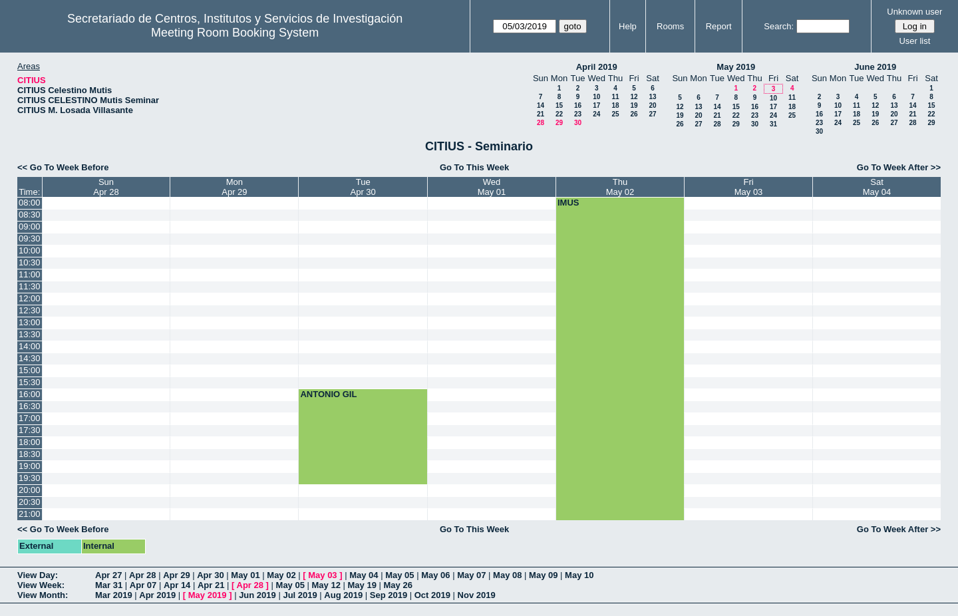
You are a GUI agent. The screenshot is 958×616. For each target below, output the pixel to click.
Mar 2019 (113, 595)
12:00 (30, 298)
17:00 (30, 418)
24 (596, 114)
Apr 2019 (157, 595)
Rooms (670, 26)
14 (540, 105)
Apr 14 (177, 585)
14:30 (30, 358)
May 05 (399, 575)
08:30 (30, 215)
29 (559, 122)
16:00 (30, 394)
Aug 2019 (343, 595)
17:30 (30, 430)
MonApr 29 (234, 187)
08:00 (30, 203)
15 (559, 105)
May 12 (326, 585)
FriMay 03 (748, 187)
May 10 (579, 575)
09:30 (30, 238)
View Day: (37, 575)
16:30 (30, 406)
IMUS (568, 203)
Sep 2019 (388, 595)
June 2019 (875, 67)
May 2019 (736, 67)
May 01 (245, 575)
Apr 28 (142, 575)
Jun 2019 (257, 595)
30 (577, 122)
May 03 (322, 575)
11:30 (30, 286)
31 (773, 124)
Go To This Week (474, 167)
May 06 (435, 575)
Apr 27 (108, 575)
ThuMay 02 (620, 187)
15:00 (30, 370)
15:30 (30, 382)
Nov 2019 (477, 595)
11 (615, 96)
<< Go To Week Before (63, 167)
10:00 (30, 250)
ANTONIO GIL (328, 394)
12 (633, 96)
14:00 (30, 346)
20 (652, 105)
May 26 (398, 585)
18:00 (30, 442)
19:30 (30, 478)
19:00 (30, 466)
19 (633, 105)
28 (540, 122)
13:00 (30, 322)
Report (719, 26)
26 (633, 114)
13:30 (30, 334)
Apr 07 (143, 585)
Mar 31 (108, 585)
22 (559, 114)
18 (615, 105)
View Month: (42, 595)
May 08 (507, 575)
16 (577, 105)
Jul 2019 (300, 595)
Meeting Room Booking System (235, 32)
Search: (779, 26)
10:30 (30, 262)
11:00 (30, 274)
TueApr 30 (363, 187)
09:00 (30, 226)
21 (540, 114)
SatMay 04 (877, 187)
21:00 (30, 514)
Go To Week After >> (899, 167)
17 (596, 105)
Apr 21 (211, 585)
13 (652, 96)
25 (615, 114)
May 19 (362, 585)
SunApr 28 (105, 187)
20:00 (30, 490)
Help (628, 26)
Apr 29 (176, 575)
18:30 (30, 454)
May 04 (363, 575)
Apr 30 (210, 575)
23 (577, 114)
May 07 (471, 575)
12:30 (30, 310)
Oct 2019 (432, 595)
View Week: (41, 585)
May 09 (543, 575)
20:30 (30, 502)
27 (652, 114)
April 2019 (596, 67)
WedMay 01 (492, 187)
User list (914, 41)
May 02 (281, 575)
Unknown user (914, 12)
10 (596, 96)
